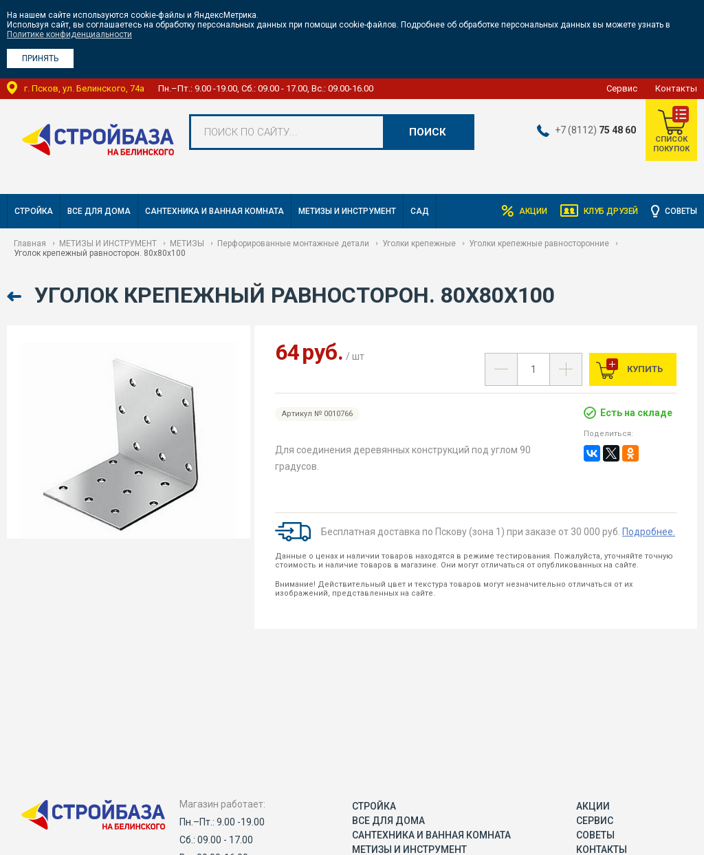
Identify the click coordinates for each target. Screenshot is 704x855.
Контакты (676, 88)
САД (419, 211)
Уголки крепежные (419, 243)
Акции (529, 211)
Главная (30, 243)
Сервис (621, 88)
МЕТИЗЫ (187, 243)
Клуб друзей (608, 211)
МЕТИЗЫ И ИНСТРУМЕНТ (347, 211)
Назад (15, 297)
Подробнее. (648, 531)
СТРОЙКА (33, 211)
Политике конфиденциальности (69, 34)
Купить (644, 369)
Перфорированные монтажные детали (293, 243)
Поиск (427, 132)
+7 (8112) (594, 130)
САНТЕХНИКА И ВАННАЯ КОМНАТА (214, 211)
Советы (680, 211)
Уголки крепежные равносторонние (539, 243)
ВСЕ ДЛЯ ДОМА (99, 211)
